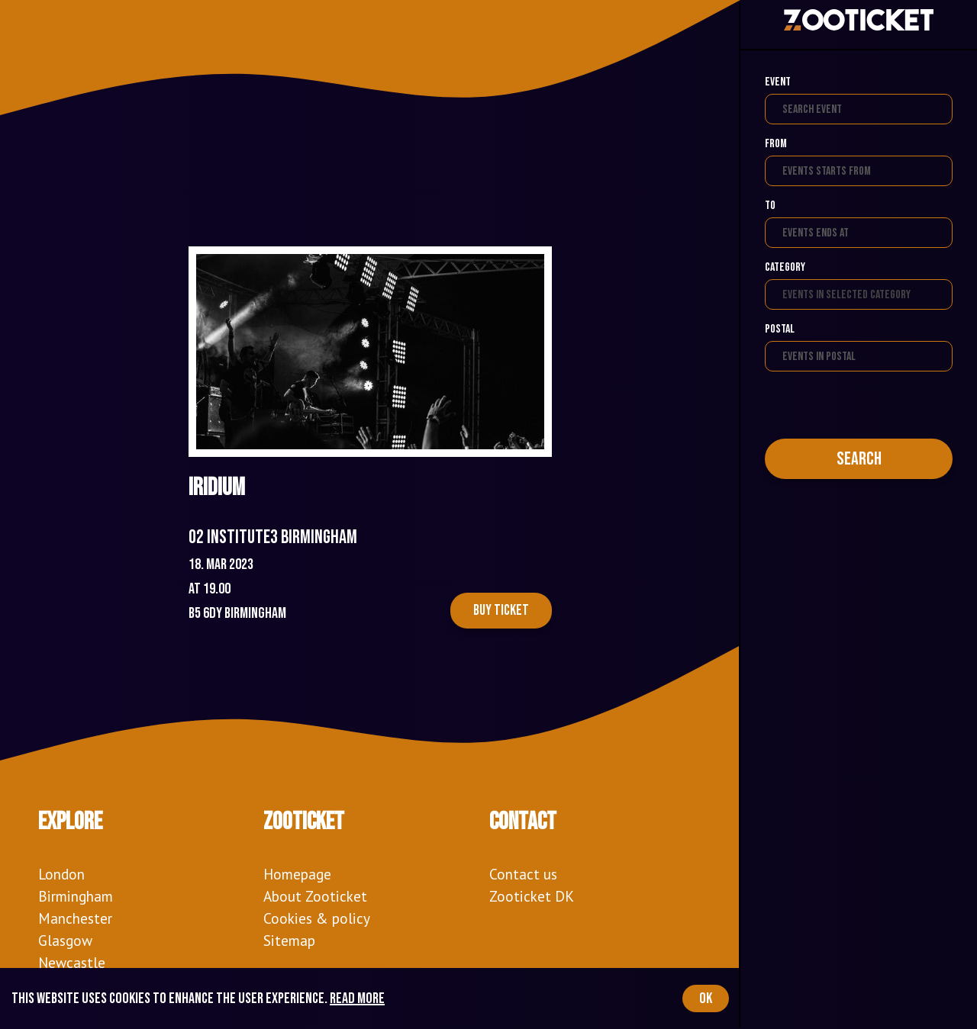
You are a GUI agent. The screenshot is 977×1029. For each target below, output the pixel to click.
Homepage (297, 873)
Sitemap (289, 940)
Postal (780, 329)
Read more (357, 998)
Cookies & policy (316, 918)
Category (785, 267)
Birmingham (75, 895)
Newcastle (71, 962)
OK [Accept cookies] (705, 998)
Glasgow (65, 940)
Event (778, 82)
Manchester (75, 918)
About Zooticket (315, 895)
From (776, 144)
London (61, 873)
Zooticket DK (531, 895)
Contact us (523, 873)
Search (859, 459)
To (770, 205)
